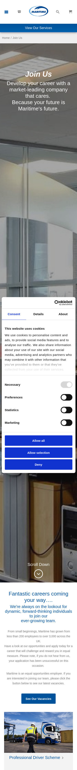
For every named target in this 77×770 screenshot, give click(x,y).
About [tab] (63, 314)
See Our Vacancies (38, 698)
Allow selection (38, 452)
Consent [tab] (14, 314)
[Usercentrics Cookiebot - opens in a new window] (54, 302)
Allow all (38, 440)
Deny (38, 464)
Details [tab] (38, 314)
